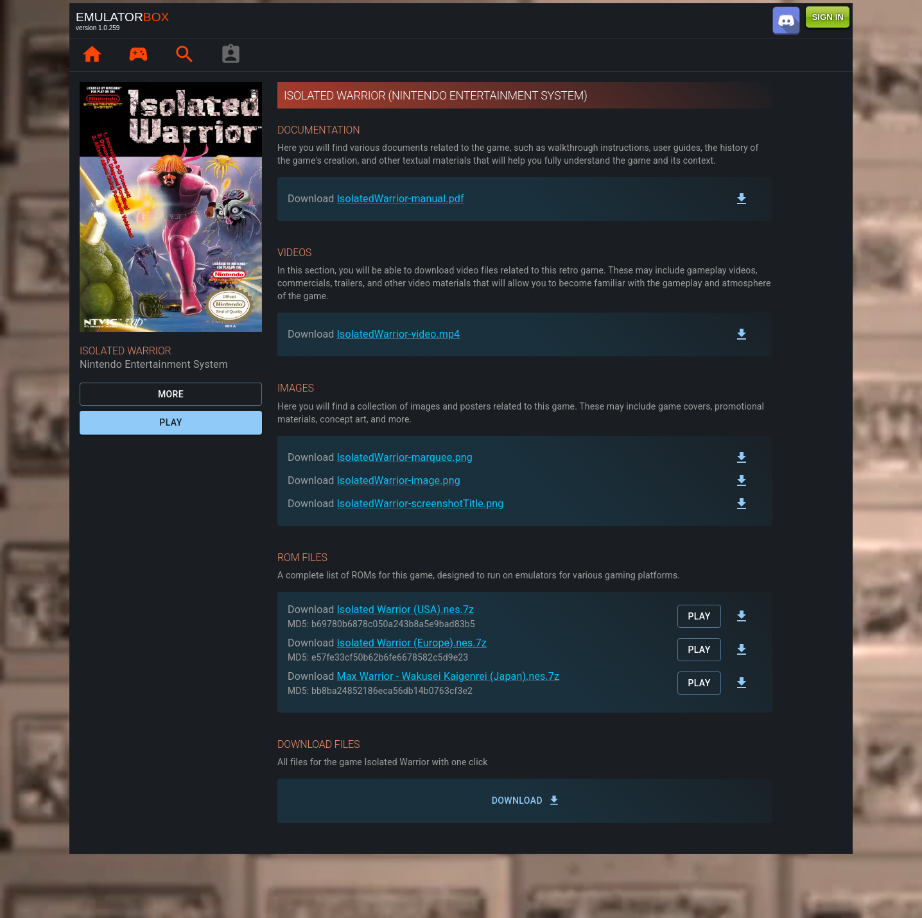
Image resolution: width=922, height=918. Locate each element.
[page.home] (91, 55)
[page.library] (138, 55)
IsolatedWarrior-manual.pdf (400, 199)
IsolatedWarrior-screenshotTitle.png (420, 504)
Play (171, 423)
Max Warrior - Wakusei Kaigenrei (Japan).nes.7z (448, 676)
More (170, 394)
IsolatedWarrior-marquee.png (405, 457)
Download (525, 801)
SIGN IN (828, 17)
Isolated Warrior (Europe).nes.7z (412, 643)
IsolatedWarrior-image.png (398, 480)
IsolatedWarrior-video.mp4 (398, 334)
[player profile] (230, 55)
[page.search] (184, 55)
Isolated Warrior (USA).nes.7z (405, 609)
